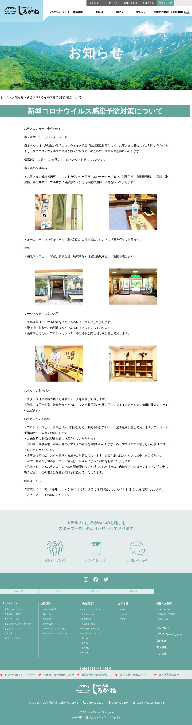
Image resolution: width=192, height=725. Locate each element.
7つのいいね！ (58, 12)
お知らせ (140, 12)
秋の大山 (85, 650)
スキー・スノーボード (91, 611)
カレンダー (95, 3)
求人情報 (161, 649)
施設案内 (78, 12)
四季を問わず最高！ (13, 616)
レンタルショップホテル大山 (55, 635)
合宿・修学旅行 (165, 611)
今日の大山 (148, 3)
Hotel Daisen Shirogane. (100, 714)
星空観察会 (86, 621)
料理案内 (47, 621)
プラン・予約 (165, 3)
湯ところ (47, 616)
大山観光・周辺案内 (90, 631)
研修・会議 (163, 621)
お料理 (99, 12)
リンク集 (161, 655)
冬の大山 (85, 655)
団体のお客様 (161, 12)
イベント (124, 616)
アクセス (113, 3)
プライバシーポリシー (169, 636)
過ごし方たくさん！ (13, 621)
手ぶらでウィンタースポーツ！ (18, 626)
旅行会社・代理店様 (167, 616)
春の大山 (85, 640)
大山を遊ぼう (87, 605)
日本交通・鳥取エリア (130, 676)
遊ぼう (119, 12)
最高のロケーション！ (14, 611)
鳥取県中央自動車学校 (92, 676)
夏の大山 (85, 645)
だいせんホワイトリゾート (18, 676)
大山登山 (177, 12)
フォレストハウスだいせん (54, 631)
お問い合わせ (130, 3)
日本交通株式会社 (166, 676)
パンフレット (95, 551)
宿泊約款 (161, 643)
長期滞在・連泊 (88, 626)
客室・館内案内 (50, 611)
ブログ (123, 621)
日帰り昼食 (48, 626)
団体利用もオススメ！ (14, 635)
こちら (37, 480)
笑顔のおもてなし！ (13, 640)
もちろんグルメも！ (13, 631)
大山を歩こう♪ (88, 616)
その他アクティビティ (91, 635)
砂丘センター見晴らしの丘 (56, 676)
